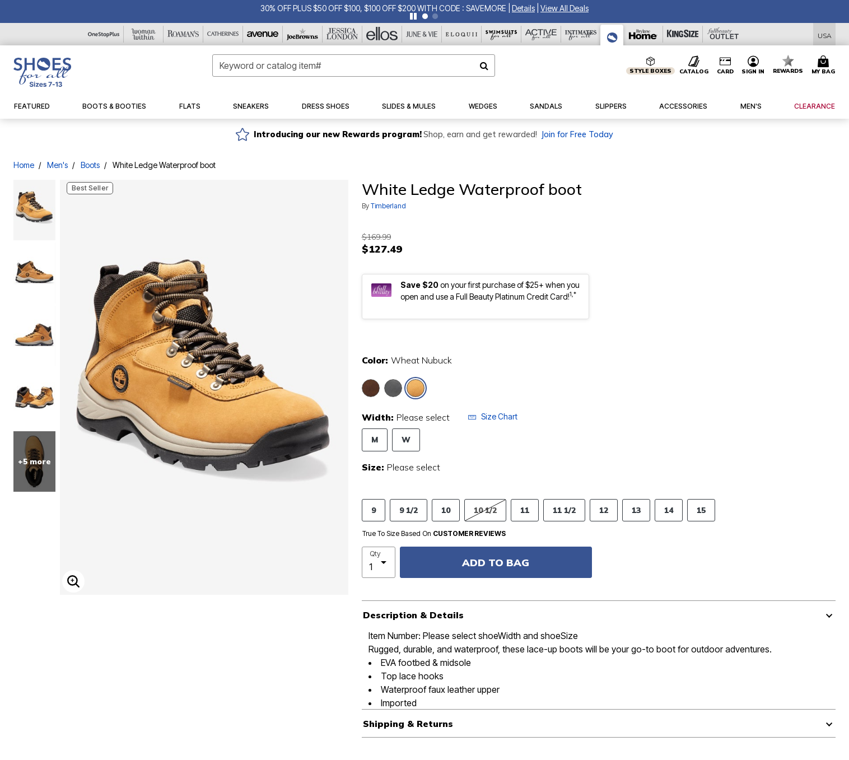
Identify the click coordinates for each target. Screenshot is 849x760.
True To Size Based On (434, 534)
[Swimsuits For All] (501, 34)
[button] (523, 8)
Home (23, 165)
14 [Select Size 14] (668, 510)
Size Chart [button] (492, 416)
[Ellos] (382, 34)
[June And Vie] (422, 34)
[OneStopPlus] (104, 34)
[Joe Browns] (303, 34)
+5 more (34, 461)
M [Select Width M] (374, 439)
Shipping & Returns (408, 723)
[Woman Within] (144, 34)
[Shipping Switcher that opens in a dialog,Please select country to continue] (824, 34)
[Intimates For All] (581, 34)
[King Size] (683, 34)
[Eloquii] (462, 34)
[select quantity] (379, 562)
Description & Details (413, 615)
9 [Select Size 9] (373, 510)
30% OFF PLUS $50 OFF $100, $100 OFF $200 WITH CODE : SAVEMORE (384, 8)
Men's (57, 165)
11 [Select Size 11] (524, 510)
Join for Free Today (577, 134)
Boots (90, 165)
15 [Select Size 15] (701, 510)
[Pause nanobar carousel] (413, 16)
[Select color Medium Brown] (371, 388)
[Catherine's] (223, 34)
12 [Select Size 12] (603, 510)
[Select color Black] (393, 388)
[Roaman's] (183, 34)
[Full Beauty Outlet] (723, 34)
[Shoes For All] (612, 35)
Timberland (388, 206)
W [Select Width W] (406, 439)
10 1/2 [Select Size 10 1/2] (485, 510)
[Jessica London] (342, 34)
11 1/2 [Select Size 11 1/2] (564, 510)
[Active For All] (541, 34)
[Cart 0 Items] (825, 65)
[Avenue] (263, 34)
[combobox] (353, 65)
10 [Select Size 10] (445, 510)
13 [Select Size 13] (636, 510)
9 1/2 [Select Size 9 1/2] (408, 510)
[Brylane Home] (643, 34)
